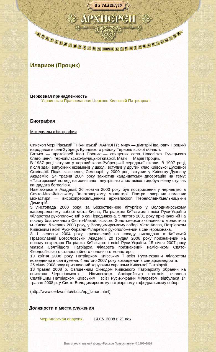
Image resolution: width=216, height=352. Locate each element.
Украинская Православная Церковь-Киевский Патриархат (95, 100)
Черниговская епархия (61, 319)
